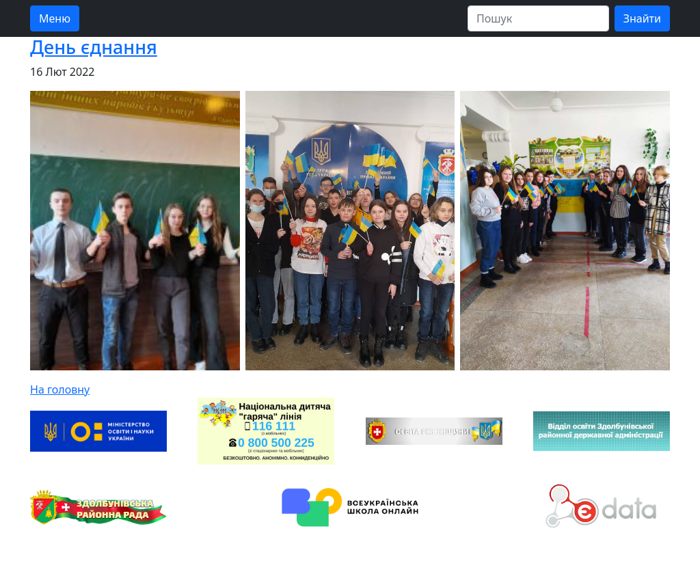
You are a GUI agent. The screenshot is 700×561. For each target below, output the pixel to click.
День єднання (93, 46)
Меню (54, 18)
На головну (60, 389)
